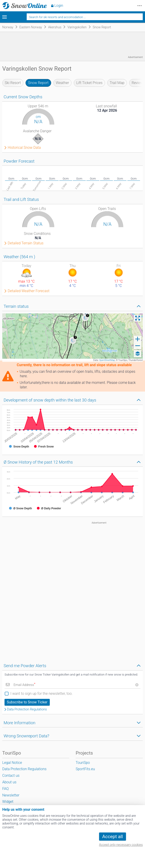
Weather (62, 83)
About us (9, 782)
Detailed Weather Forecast (29, 291)
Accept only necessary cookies (121, 845)
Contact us (10, 775)
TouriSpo (83, 762)
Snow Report (38, 83)
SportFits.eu (85, 769)
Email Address (24, 685)
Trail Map (117, 83)
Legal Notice (12, 762)
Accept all (112, 836)
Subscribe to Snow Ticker (27, 702)
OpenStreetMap (107, 360)
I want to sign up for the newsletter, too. (41, 693)
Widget (7, 801)
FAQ (5, 788)
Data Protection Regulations (27, 709)
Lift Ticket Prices (89, 83)
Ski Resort (13, 83)
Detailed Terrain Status (25, 243)
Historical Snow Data (24, 147)
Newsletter (10, 795)
